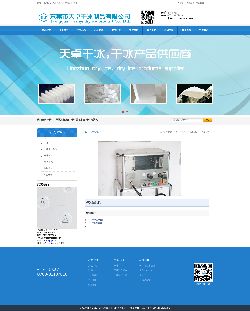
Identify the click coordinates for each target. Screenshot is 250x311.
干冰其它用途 (120, 275)
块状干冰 (48, 162)
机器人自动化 (146, 270)
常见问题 (186, 30)
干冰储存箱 (97, 223)
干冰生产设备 (98, 220)
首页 (176, 132)
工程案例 (133, 30)
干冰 (46, 143)
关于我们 (181, 3)
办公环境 (98, 30)
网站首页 (46, 30)
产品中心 (81, 30)
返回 (86, 227)
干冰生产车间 (50, 149)
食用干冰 (48, 168)
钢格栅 (142, 275)
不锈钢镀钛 (145, 280)
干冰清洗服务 (120, 270)
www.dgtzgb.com (50, 241)
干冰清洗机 (204, 132)
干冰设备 (48, 155)
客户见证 (151, 30)
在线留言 (191, 3)
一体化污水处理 (147, 265)
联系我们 (200, 3)
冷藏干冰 (48, 175)
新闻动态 (116, 30)
